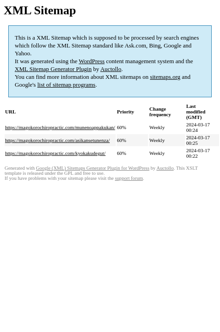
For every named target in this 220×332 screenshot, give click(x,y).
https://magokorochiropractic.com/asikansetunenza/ (57, 140)
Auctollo (110, 68)
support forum (129, 178)
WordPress (92, 61)
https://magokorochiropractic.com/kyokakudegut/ (55, 153)
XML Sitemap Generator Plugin (53, 68)
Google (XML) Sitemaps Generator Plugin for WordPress (92, 168)
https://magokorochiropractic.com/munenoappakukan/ (60, 127)
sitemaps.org (165, 76)
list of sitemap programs (66, 84)
